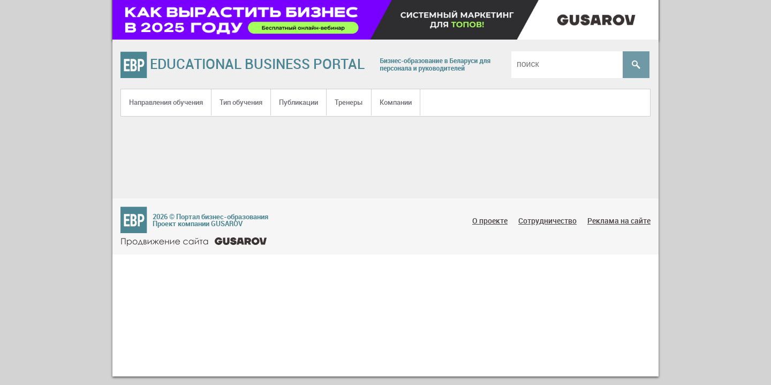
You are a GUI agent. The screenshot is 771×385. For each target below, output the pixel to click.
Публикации (298, 102)
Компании (396, 102)
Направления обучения (166, 102)
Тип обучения (241, 102)
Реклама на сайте (619, 220)
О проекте (490, 220)
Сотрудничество (547, 220)
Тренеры (349, 102)
